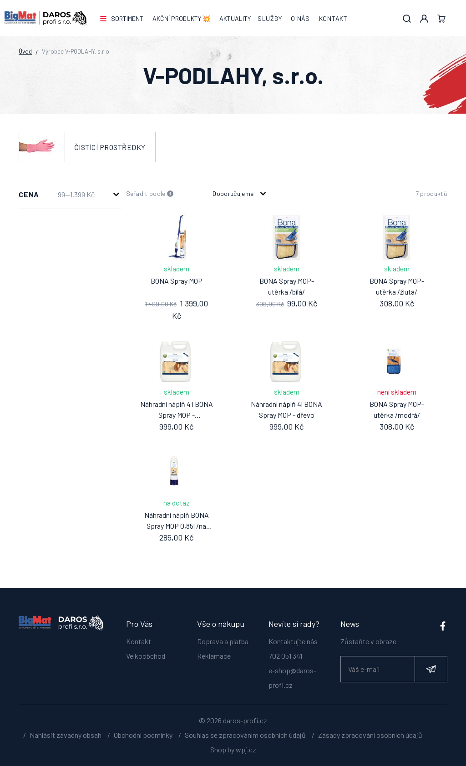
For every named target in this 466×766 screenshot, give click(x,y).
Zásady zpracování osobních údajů (370, 735)
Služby (270, 18)
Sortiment (127, 18)
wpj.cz (246, 749)
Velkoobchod (145, 655)
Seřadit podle (150, 194)
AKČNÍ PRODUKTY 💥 (181, 18)
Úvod (25, 51)
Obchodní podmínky (143, 735)
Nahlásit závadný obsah (65, 735)
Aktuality (235, 18)
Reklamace (214, 655)
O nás (300, 18)
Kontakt (333, 18)
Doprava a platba (222, 641)
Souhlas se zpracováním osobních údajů (245, 735)
